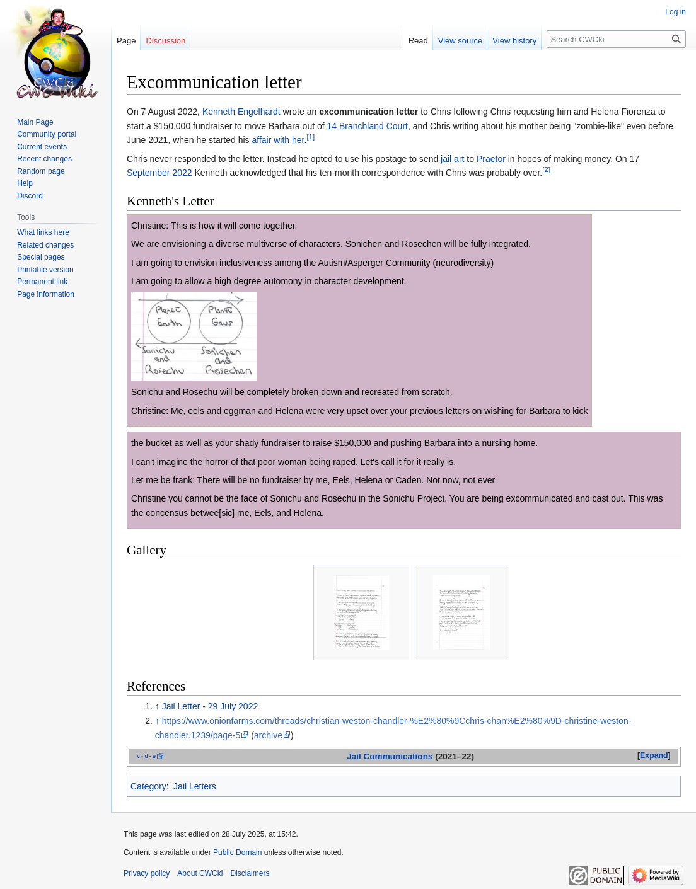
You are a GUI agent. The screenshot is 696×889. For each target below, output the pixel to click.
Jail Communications (389, 756)
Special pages (40, 257)
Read (418, 40)
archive (268, 735)
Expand (654, 755)
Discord (30, 196)
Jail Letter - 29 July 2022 (210, 706)
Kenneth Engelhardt (241, 111)
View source (460, 40)
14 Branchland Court (367, 126)
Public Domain (237, 852)
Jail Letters (194, 786)
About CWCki (200, 873)
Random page (40, 171)
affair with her (278, 140)
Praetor (491, 159)
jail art (452, 159)
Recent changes (44, 158)
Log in (675, 12)
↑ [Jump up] (157, 706)
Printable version (45, 269)
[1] (310, 137)
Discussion (165, 40)
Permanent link (42, 281)
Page (126, 40)
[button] (654, 756)
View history (514, 40)
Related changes (45, 245)
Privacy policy (147, 873)
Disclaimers (249, 873)
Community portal (46, 134)
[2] (546, 169)
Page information (45, 294)
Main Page (35, 122)
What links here (43, 232)
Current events (42, 146)
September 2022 (159, 173)
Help (25, 183)
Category (148, 786)
